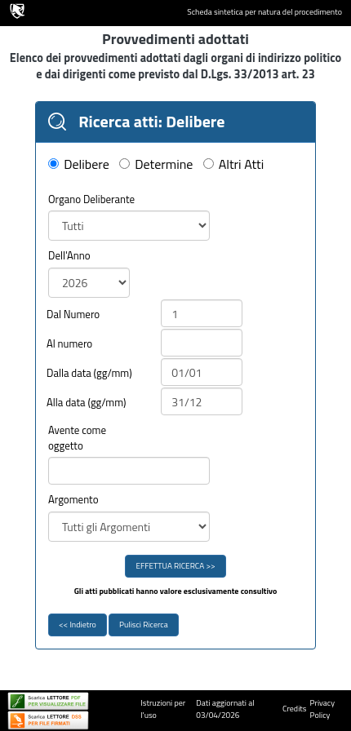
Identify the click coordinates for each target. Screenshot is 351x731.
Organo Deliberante (91, 199)
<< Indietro (77, 624)
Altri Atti (241, 164)
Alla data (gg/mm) (86, 402)
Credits (294, 708)
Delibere (86, 164)
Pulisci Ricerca (143, 624)
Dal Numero (73, 314)
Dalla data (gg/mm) (89, 373)
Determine (164, 164)
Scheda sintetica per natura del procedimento (264, 12)
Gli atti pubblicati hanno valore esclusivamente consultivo (176, 591)
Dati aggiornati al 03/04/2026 (225, 709)
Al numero (69, 344)
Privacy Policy (322, 709)
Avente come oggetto (77, 438)
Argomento (73, 499)
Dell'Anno (69, 256)
